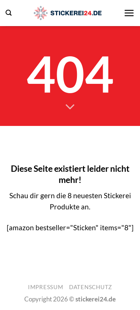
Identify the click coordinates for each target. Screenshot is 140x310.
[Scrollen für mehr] (70, 107)
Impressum (45, 287)
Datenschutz (90, 287)
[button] (9, 13)
